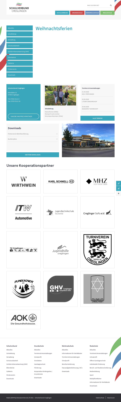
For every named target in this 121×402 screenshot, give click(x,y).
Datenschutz (100, 398)
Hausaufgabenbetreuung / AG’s (72, 368)
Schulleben (38, 361)
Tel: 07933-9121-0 (13, 99)
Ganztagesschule (39, 364)
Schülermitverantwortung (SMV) (18, 51)
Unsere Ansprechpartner (21, 116)
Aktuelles (11, 28)
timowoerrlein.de (22, 398)
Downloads (11, 75)
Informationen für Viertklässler (72, 353)
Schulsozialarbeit (13, 46)
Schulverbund (62, 13)
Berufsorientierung (68, 364)
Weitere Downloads (32, 155)
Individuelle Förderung (97, 364)
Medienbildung (95, 371)
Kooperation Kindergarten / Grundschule (43, 372)
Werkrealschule (92, 13)
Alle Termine (97, 118)
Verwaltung (11, 40)
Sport (91, 375)
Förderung (37, 368)
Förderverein (12, 69)
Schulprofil (38, 357)
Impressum (111, 398)
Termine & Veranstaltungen (43, 353)
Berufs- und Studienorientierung (100, 368)
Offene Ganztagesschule (98, 361)
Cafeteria (11, 63)
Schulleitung (12, 34)
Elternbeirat (12, 57)
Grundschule (77, 13)
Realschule (107, 13)
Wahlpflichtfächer (95, 379)
